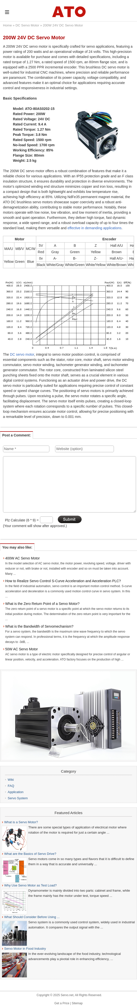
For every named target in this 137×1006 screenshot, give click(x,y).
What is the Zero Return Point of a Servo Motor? (42, 604)
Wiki (11, 779)
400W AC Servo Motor (22, 558)
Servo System (18, 798)
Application (16, 792)
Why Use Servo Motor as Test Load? (30, 885)
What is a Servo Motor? (21, 822)
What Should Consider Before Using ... (32, 917)
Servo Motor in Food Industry (25, 948)
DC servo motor (22, 354)
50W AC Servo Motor (21, 649)
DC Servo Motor (27, 25)
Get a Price (61, 1003)
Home (7, 25)
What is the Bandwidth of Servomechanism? (39, 626)
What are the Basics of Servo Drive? (30, 854)
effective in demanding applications (95, 228)
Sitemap (77, 1003)
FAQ (11, 786)
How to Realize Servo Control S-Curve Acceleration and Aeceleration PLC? (63, 581)
